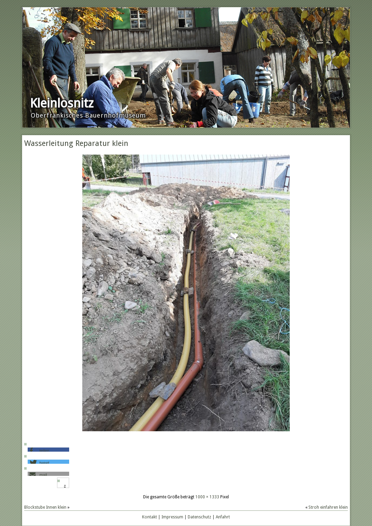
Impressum (172, 517)
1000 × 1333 (207, 497)
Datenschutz (199, 517)
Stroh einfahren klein (328, 507)
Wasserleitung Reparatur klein (76, 143)
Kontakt (149, 517)
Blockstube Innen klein (45, 507)
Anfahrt (223, 517)
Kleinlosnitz (61, 103)
